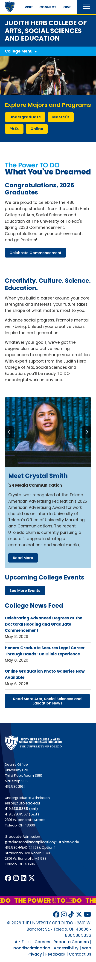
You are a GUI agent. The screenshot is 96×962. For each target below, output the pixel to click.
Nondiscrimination (31, 948)
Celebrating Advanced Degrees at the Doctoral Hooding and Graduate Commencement (43, 624)
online (36, 128)
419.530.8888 (16, 808)
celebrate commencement (35, 252)
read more (23, 557)
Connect (47, 7)
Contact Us (80, 954)
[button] (86, 7)
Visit (29, 7)
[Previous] (9, 432)
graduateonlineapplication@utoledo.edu (42, 842)
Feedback (55, 954)
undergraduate (25, 117)
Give (67, 7)
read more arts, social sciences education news (47, 701)
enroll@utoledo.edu (22, 803)
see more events (24, 590)
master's (60, 117)
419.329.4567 (16, 814)
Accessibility (66, 948)
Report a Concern (71, 942)
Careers (42, 942)
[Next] (86, 432)
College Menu (18, 51)
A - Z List (23, 942)
